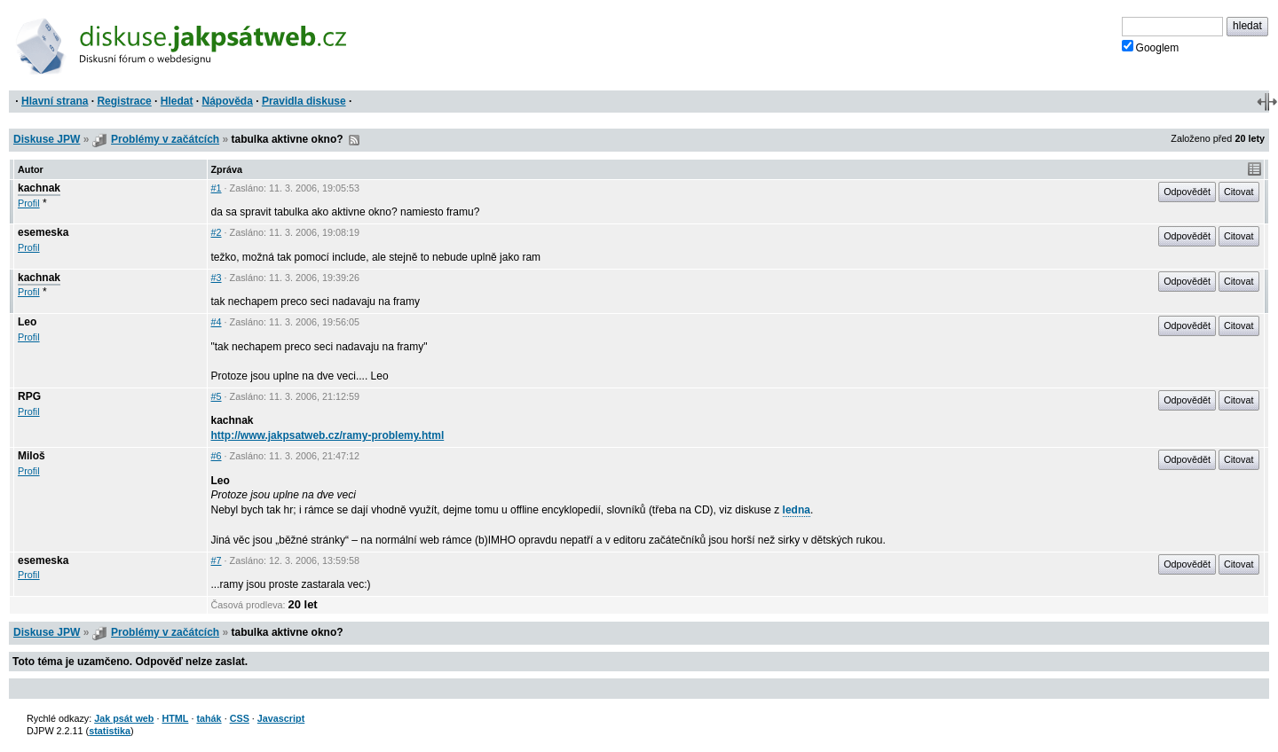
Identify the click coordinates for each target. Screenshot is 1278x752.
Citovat (1239, 191)
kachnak (39, 188)
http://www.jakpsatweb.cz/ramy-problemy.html (328, 435)
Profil (29, 203)
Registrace (124, 101)
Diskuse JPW (46, 139)
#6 (216, 455)
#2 (216, 232)
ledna (796, 510)
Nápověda (227, 101)
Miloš (31, 456)
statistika (109, 730)
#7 (216, 560)
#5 (216, 396)
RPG (29, 396)
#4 (216, 322)
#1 (216, 188)
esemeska (43, 232)
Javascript (280, 718)
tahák (208, 718)
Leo (27, 322)
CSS (239, 718)
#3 (216, 277)
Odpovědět (1187, 191)
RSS (354, 140)
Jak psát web (124, 718)
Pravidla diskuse (304, 101)
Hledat (177, 101)
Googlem (1150, 47)
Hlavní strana (54, 101)
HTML (175, 718)
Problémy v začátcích (165, 139)
